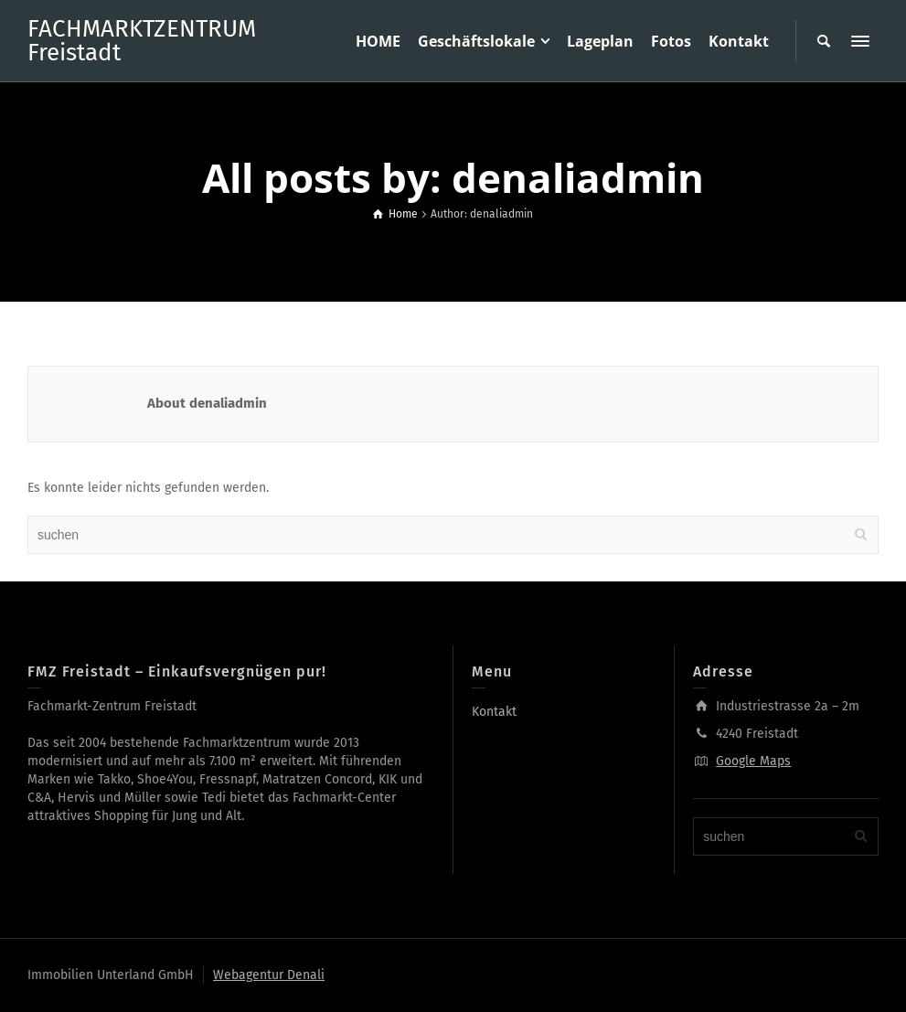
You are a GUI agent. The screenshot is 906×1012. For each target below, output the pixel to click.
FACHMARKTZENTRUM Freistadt (141, 41)
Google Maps (753, 761)
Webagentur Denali (269, 975)
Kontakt (494, 711)
